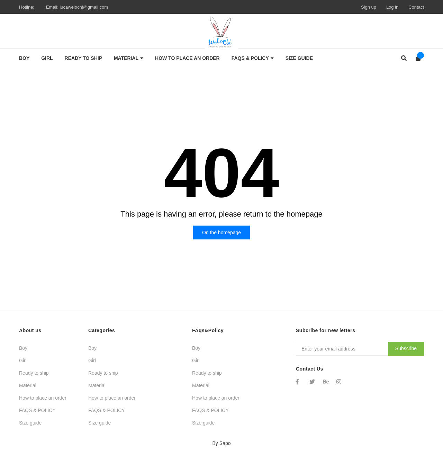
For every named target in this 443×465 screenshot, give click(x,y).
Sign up (368, 7)
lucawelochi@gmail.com (84, 7)
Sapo (225, 443)
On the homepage (221, 232)
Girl (23, 360)
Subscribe (406, 348)
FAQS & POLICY (37, 410)
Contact (416, 7)
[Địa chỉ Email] (360, 349)
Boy (23, 348)
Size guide (30, 423)
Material (27, 385)
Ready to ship (34, 373)
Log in (392, 7)
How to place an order (42, 398)
